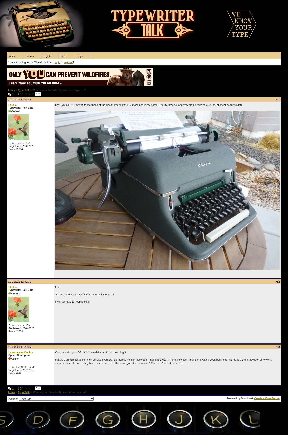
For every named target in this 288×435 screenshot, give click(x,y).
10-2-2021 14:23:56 (19, 346)
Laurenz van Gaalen (20, 352)
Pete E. (12, 104)
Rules (63, 56)
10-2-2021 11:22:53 (19, 99)
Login (80, 56)
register (68, 62)
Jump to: (51, 399)
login (57, 62)
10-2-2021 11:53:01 (19, 281)
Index (12, 56)
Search (30, 56)
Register (47, 56)
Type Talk (23, 90)
